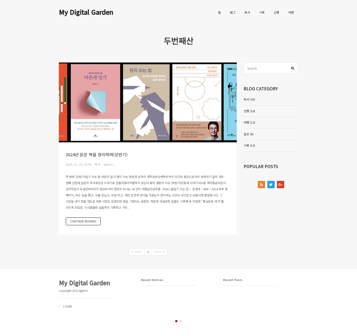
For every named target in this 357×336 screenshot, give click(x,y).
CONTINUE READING (83, 221)
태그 (232, 12)
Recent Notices (152, 280)
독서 (247, 12)
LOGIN (67, 306)
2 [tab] (181, 321)
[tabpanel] (96, 293)
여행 (291, 12)
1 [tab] (176, 321)
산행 (276, 12)
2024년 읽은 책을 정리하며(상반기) (97, 154)
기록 (262, 12)
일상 (248, 134)
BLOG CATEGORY (261, 88)
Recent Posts (232, 280)
